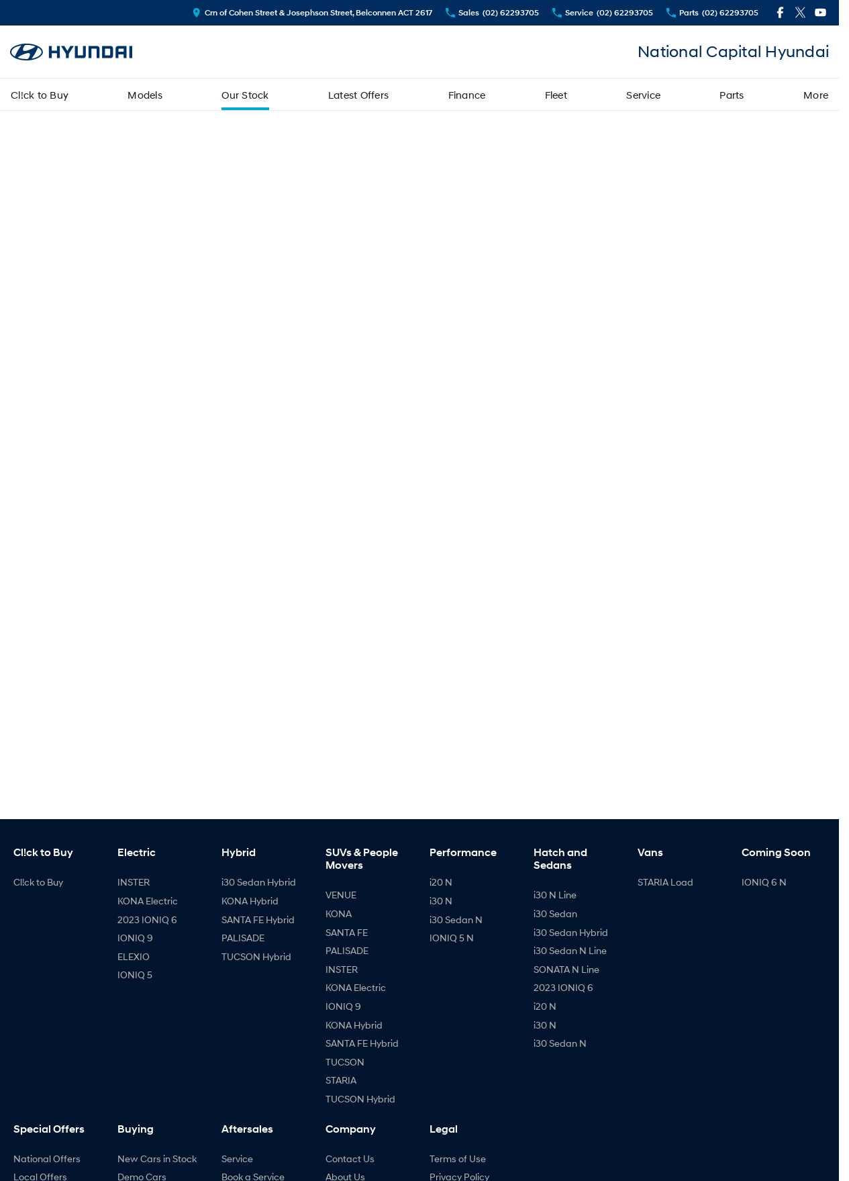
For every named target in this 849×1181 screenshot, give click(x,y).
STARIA (341, 1080)
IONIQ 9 (135, 937)
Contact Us (350, 1158)
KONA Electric (147, 900)
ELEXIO (133, 956)
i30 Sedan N (456, 919)
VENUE (341, 894)
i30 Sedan (555, 913)
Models (145, 95)
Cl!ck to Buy (39, 95)
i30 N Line (555, 894)
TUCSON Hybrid (256, 956)
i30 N (441, 900)
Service (643, 95)
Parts (731, 95)
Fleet (556, 95)
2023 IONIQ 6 (147, 919)
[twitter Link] (800, 12)
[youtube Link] (820, 12)
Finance (467, 95)
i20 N (441, 882)
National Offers (47, 1158)
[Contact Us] (312, 12)
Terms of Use (458, 1158)
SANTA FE (347, 932)
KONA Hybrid (250, 900)
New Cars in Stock (157, 1158)
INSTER (133, 882)
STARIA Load (665, 882)
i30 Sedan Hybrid (258, 882)
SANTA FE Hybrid (258, 919)
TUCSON (345, 1062)
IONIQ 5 (134, 974)
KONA (339, 913)
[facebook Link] (780, 12)
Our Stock (244, 95)
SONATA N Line (566, 969)
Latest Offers (358, 95)
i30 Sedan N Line (570, 950)
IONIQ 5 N (452, 937)
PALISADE (242, 937)
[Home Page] (71, 52)
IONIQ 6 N (764, 882)
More (815, 95)
